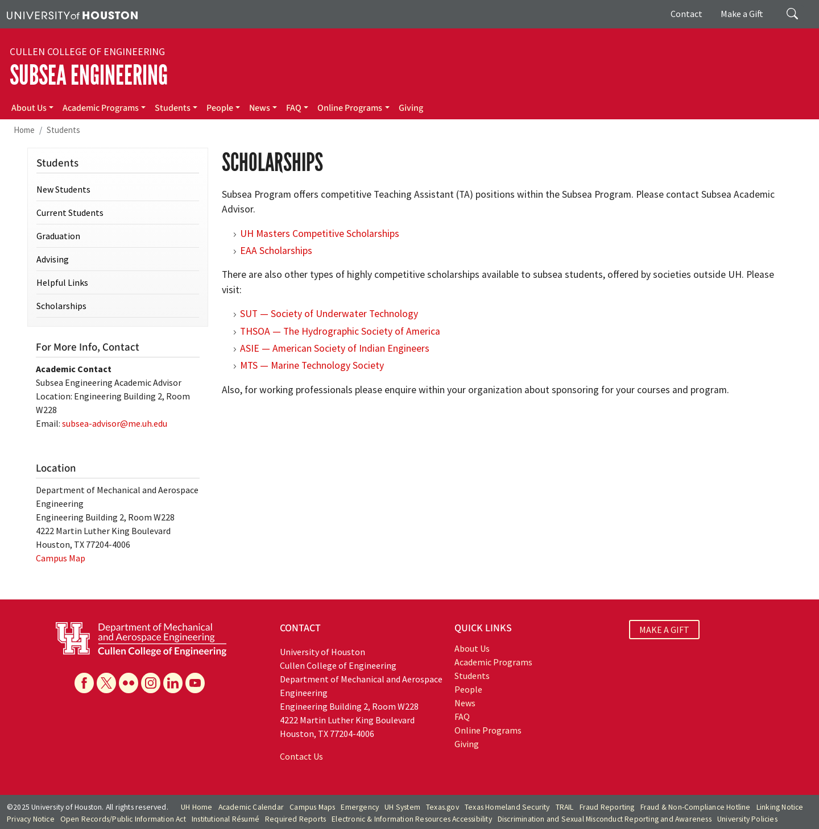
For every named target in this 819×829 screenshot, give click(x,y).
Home (24, 129)
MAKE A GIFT (664, 629)
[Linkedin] (173, 683)
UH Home (196, 807)
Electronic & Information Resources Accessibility (412, 819)
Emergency (360, 807)
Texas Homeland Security (507, 807)
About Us (29, 108)
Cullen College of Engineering (87, 51)
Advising (52, 259)
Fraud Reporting (607, 807)
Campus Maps (312, 807)
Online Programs (349, 108)
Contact (686, 13)
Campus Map (60, 558)
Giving (411, 108)
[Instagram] (150, 683)
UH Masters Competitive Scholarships (319, 233)
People (219, 108)
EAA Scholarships (276, 250)
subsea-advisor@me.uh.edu (114, 423)
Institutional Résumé (225, 819)
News (259, 108)
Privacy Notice (31, 819)
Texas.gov (442, 807)
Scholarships (61, 305)
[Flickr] (128, 683)
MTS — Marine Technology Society (312, 365)
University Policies (747, 819)
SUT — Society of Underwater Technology (329, 313)
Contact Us (301, 756)
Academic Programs (101, 108)
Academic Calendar (251, 807)
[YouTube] (195, 683)
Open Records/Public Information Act (123, 819)
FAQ (293, 108)
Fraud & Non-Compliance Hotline (695, 807)
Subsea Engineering (89, 75)
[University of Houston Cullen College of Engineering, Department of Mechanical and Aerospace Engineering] (141, 638)
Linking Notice (780, 807)
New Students (63, 189)
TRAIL (565, 807)
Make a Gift (742, 13)
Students (173, 108)
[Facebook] (84, 683)
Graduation (58, 235)
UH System (402, 807)
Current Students (70, 212)
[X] (106, 683)
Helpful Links (62, 282)
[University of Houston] (72, 14)
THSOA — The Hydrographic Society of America (340, 331)
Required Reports (295, 819)
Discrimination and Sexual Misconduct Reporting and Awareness (605, 819)
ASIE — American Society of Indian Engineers (334, 348)
